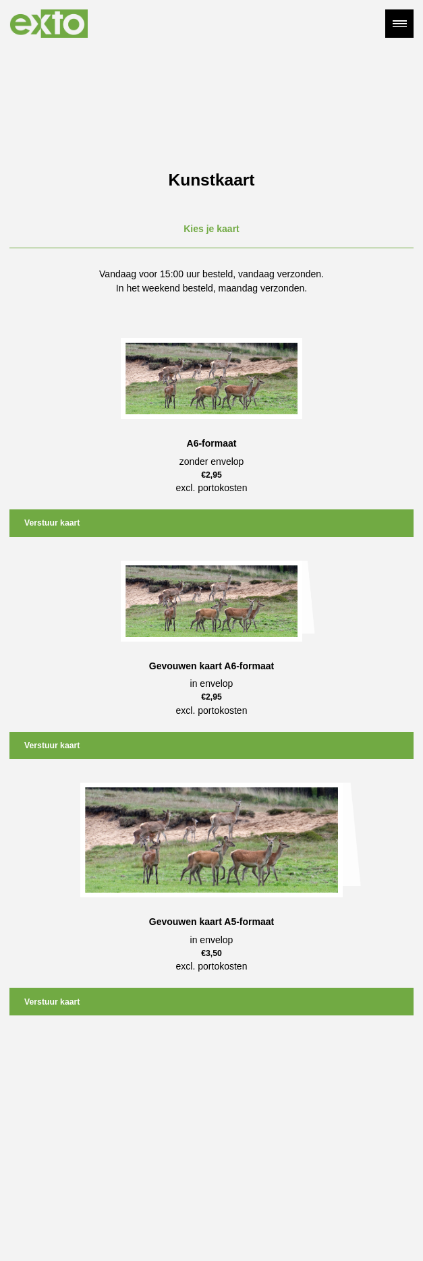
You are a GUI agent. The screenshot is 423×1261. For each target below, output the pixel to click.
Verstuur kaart (52, 523)
